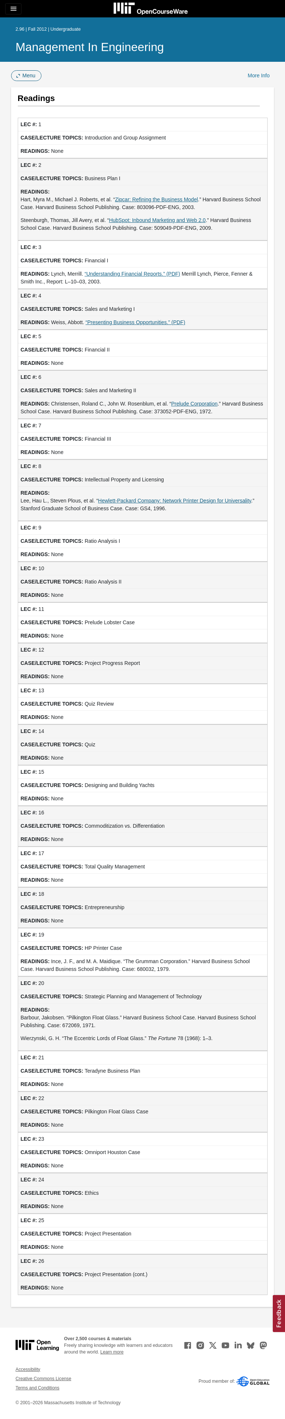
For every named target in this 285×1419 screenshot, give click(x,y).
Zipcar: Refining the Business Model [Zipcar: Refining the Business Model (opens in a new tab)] (156, 199)
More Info (258, 75)
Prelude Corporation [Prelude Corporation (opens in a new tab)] (194, 404)
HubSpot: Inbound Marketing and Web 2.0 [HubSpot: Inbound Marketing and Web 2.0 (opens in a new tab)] (157, 220)
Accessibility (28, 1369)
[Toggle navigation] (13, 8)
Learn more (112, 1352)
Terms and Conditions (37, 1388)
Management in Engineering (90, 47)
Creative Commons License (43, 1378)
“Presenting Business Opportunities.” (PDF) (135, 322)
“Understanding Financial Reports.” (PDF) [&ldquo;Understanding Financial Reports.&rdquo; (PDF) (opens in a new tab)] (132, 274)
